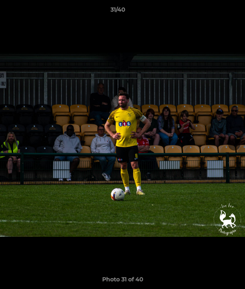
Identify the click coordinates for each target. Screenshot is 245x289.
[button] (216, 11)
